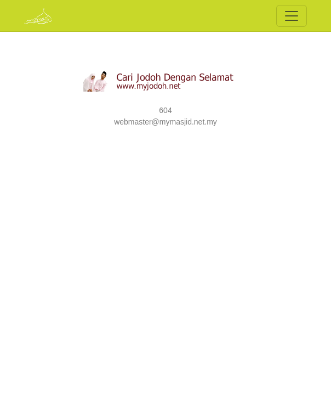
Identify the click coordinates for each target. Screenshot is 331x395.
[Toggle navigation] (291, 16)
